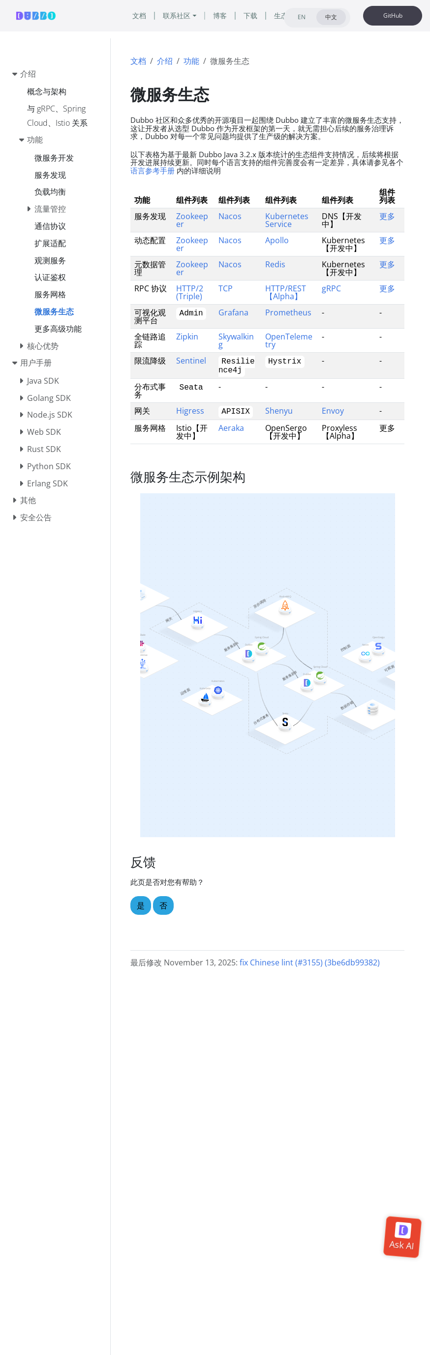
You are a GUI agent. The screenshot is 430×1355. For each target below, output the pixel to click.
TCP (225, 288)
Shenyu (279, 410)
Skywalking (236, 340)
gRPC (331, 288)
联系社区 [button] (176, 15)
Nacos (230, 216)
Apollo (277, 240)
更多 (387, 216)
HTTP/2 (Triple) (189, 292)
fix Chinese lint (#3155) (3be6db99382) (310, 962)
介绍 (165, 61)
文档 (138, 61)
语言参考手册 (152, 170)
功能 (191, 61)
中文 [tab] (331, 17)
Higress (190, 410)
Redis (275, 264)
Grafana (233, 312)
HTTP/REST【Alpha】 (285, 292)
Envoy (333, 410)
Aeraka (231, 428)
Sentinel (191, 360)
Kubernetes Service (286, 220)
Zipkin (187, 336)
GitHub (392, 15)
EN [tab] (302, 17)
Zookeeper (192, 220)
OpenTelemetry (288, 340)
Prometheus (288, 312)
